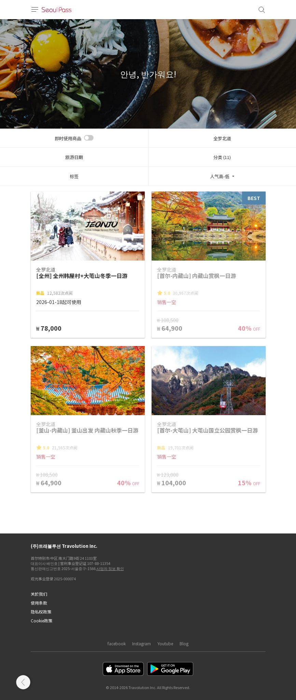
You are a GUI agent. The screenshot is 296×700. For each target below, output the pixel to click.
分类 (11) (222, 157)
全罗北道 (222, 138)
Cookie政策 (41, 620)
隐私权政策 (41, 612)
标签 (74, 176)
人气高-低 (219, 176)
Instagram (141, 643)
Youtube (165, 643)
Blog (184, 643)
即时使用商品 (68, 138)
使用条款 (39, 603)
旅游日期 (74, 157)
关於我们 (39, 594)
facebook (117, 643)
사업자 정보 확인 (110, 568)
